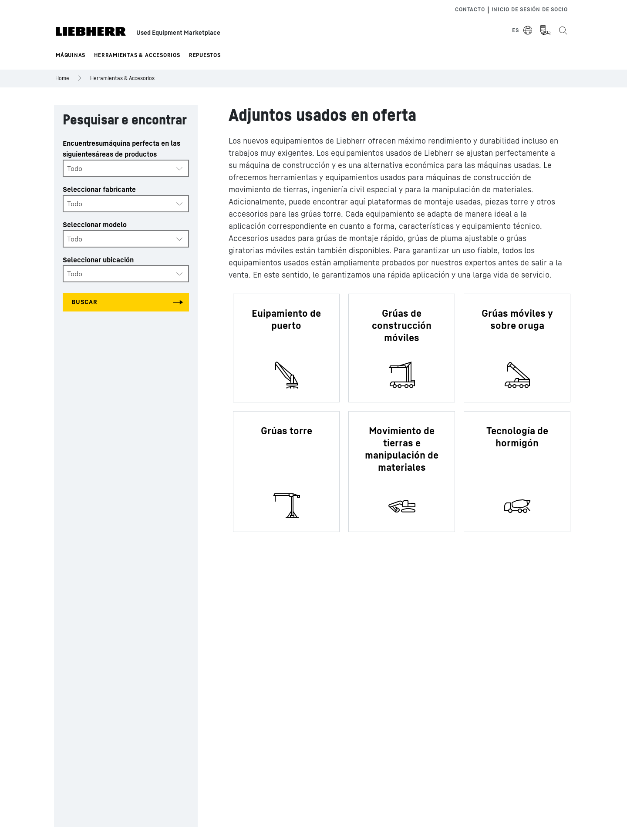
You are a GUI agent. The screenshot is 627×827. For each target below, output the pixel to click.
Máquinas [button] (70, 55)
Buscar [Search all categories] (84, 301)
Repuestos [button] (205, 55)
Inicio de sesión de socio (530, 9)
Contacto (470, 9)
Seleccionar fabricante (99, 189)
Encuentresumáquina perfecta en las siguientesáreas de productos (121, 148)
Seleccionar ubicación (98, 259)
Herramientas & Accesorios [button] (137, 55)
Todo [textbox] (74, 168)
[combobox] (126, 168)
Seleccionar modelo (95, 224)
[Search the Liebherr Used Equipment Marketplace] (562, 30)
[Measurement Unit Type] (545, 30)
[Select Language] (522, 30)
